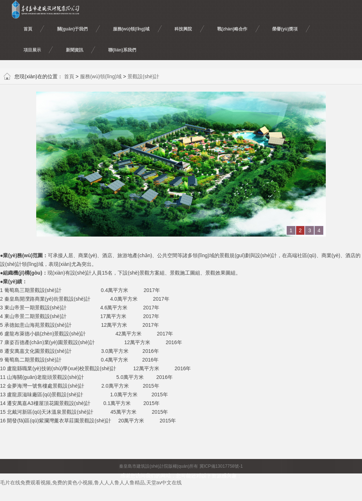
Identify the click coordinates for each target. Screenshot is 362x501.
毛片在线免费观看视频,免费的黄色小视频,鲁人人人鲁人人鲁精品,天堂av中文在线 (91, 482)
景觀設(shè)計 (143, 76)
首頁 (69, 76)
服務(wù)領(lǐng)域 (101, 76)
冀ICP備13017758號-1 (221, 466)
